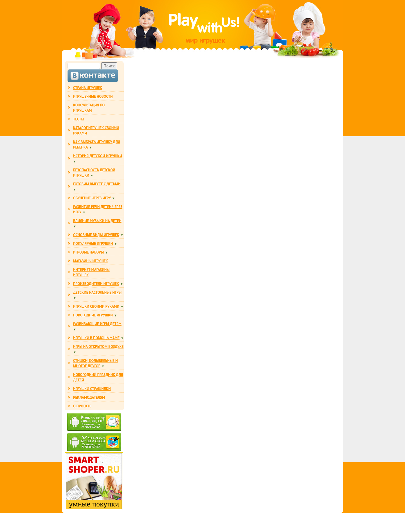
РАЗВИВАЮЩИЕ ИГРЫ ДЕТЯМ (97, 324)
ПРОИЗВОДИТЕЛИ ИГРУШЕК (96, 283)
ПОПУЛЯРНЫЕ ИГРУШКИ (93, 243)
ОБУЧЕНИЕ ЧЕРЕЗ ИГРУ (92, 198)
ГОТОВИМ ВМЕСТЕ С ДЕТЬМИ (96, 184)
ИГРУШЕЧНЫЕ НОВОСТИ (93, 96)
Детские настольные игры (97, 292)
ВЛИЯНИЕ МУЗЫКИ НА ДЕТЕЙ (97, 220)
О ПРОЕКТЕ (82, 406)
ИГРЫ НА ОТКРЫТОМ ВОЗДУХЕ (98, 346)
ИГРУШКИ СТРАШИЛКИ (92, 388)
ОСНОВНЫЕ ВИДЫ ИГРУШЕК (96, 234)
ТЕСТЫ (78, 119)
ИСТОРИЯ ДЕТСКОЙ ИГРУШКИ (97, 156)
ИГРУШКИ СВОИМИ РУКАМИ (96, 306)
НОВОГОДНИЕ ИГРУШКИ (93, 315)
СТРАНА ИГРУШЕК (87, 87)
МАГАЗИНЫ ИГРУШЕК (90, 261)
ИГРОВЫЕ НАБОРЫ (88, 252)
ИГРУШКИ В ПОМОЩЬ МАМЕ (96, 338)
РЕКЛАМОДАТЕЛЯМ (89, 397)
